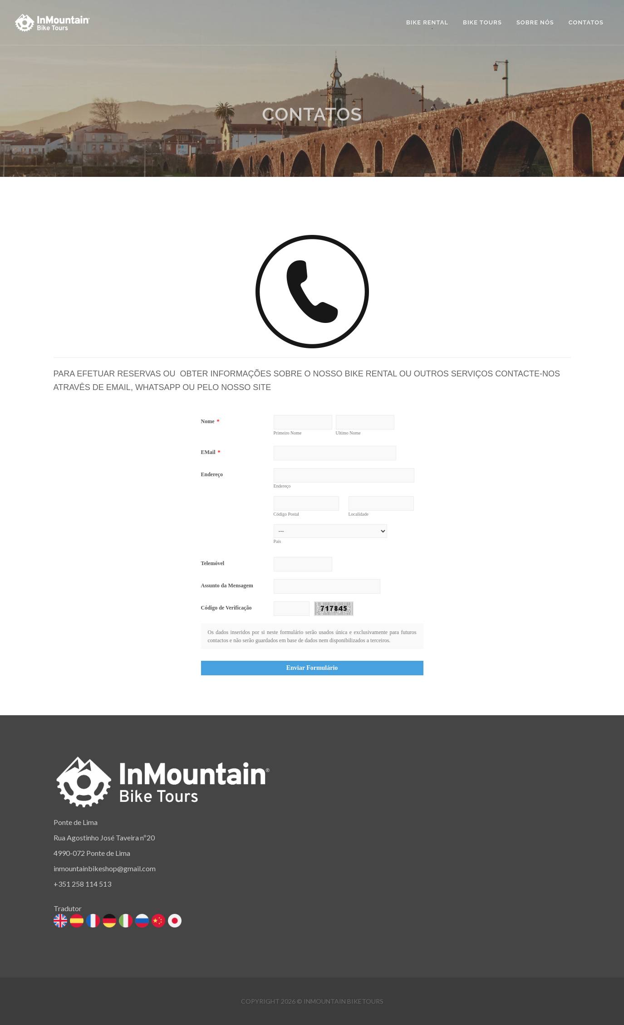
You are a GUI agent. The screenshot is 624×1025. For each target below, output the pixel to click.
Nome (210, 421)
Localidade (359, 514)
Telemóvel (213, 563)
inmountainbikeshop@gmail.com (105, 868)
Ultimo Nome (348, 432)
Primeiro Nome (288, 432)
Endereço (212, 474)
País (277, 541)
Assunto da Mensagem (227, 585)
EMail (211, 452)
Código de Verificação (226, 608)
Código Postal (286, 514)
